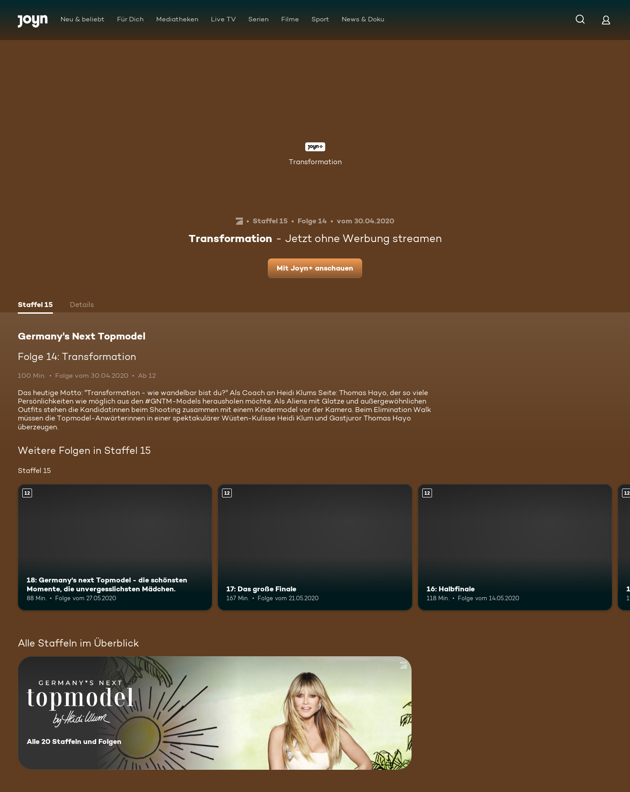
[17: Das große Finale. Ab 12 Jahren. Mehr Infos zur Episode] (315, 547)
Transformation (315, 162)
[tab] (35, 306)
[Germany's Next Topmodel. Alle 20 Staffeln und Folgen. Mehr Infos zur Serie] (215, 713)
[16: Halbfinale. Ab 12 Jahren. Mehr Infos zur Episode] (515, 547)
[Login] (606, 20)
